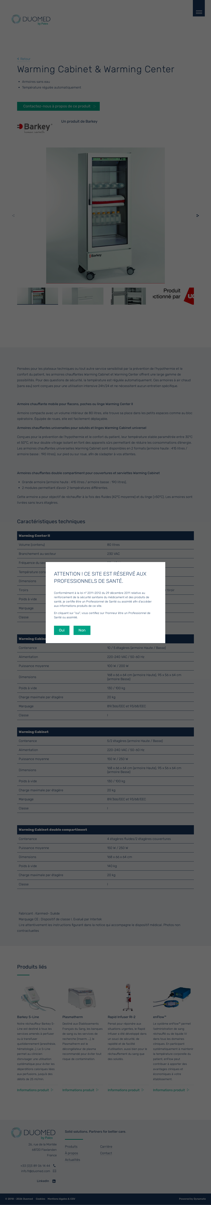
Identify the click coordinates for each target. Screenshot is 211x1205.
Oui (61, 630)
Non (82, 630)
